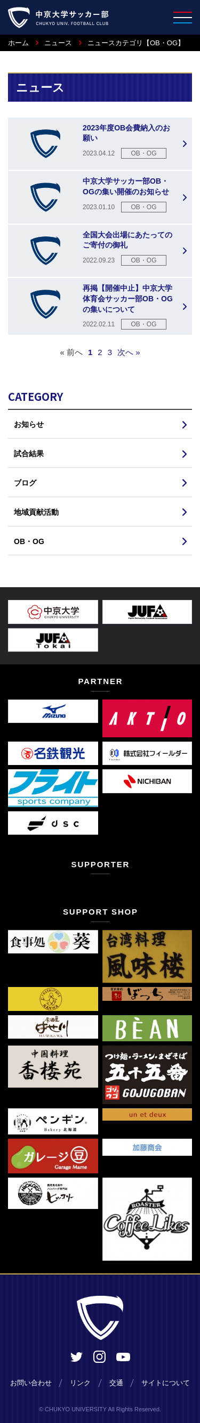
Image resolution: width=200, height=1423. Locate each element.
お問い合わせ (31, 1383)
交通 (116, 1383)
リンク (80, 1383)
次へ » (128, 352)
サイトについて (165, 1383)
